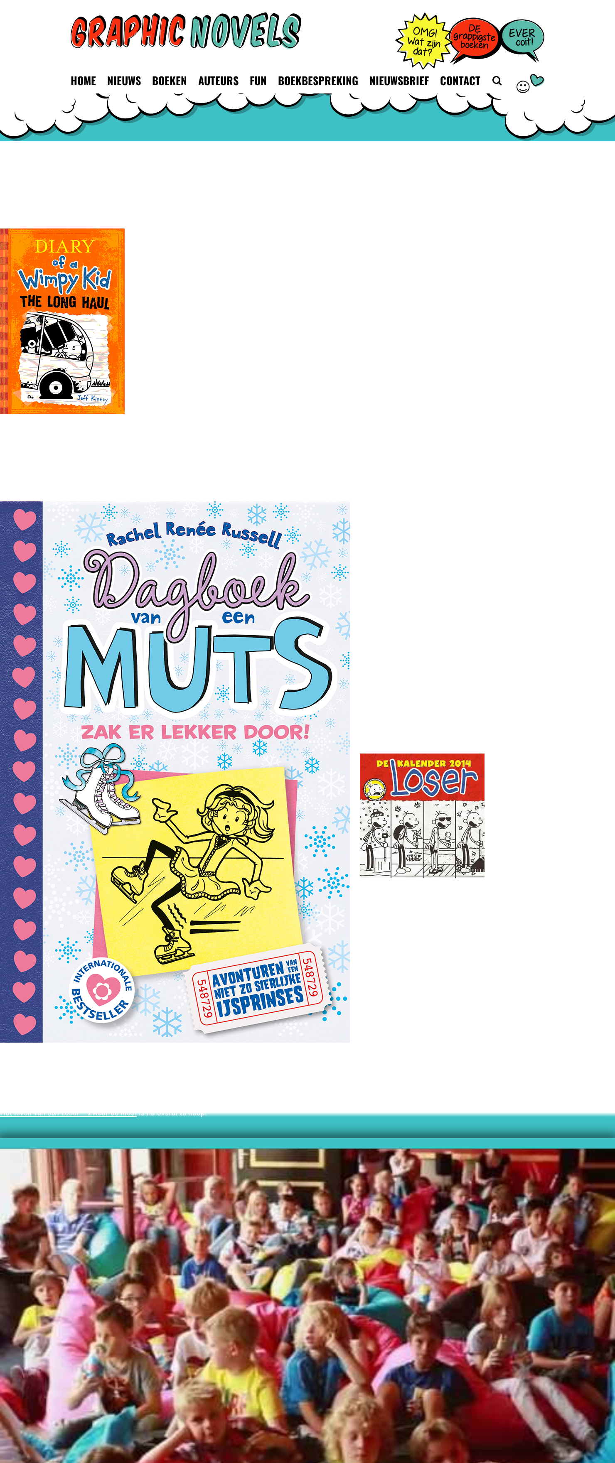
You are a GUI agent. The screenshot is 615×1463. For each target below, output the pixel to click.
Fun (258, 80)
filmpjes (268, 1060)
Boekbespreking (318, 80)
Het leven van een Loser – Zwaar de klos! (68, 1110)
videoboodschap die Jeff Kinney (436, 1060)
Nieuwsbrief (399, 80)
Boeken (169, 80)
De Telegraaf (75, 1087)
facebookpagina (149, 1060)
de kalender (453, 895)
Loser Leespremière (492, 704)
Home (83, 80)
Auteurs (218, 80)
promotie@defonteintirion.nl (408, 616)
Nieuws (124, 80)
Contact (460, 80)
